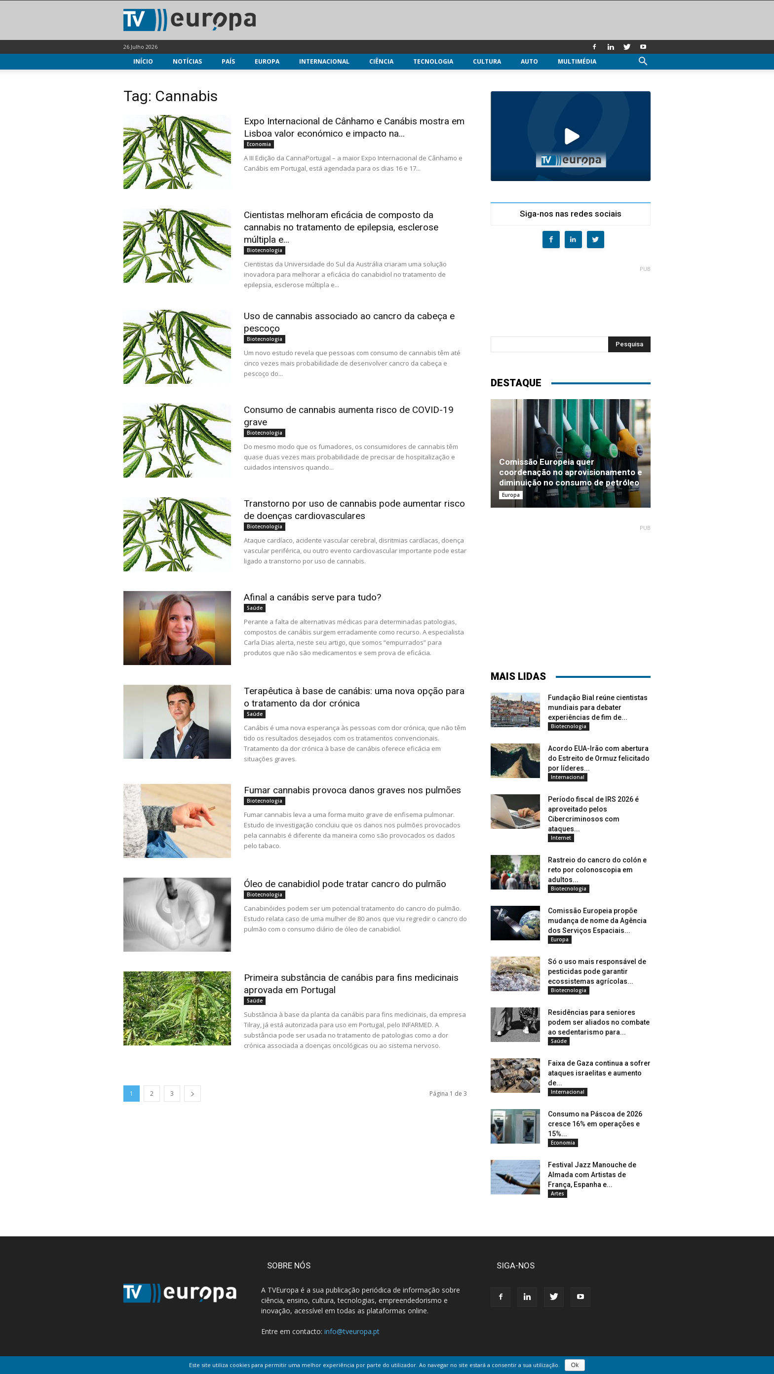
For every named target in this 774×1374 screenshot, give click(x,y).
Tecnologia (433, 61)
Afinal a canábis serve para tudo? (312, 597)
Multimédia (577, 61)
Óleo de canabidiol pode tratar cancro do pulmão (345, 884)
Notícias (187, 61)
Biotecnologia (264, 250)
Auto (529, 61)
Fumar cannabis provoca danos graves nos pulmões (352, 790)
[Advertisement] (571, 297)
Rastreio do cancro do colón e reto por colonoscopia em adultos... (597, 870)
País (228, 61)
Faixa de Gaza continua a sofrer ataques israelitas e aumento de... (599, 1073)
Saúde (255, 607)
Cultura (487, 61)
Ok (575, 1365)
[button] (643, 62)
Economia (259, 144)
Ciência (381, 61)
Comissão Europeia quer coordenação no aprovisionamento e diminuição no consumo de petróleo (570, 472)
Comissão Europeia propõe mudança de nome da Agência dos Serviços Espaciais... (597, 920)
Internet (561, 837)
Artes (557, 1193)
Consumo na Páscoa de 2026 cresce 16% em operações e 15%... (595, 1124)
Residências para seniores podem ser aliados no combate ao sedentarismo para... (599, 1022)
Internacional (324, 61)
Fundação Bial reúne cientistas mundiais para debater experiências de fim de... (598, 707)
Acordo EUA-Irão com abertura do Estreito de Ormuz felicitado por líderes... (599, 758)
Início (143, 61)
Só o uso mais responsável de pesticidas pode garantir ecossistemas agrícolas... (597, 971)
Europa (267, 61)
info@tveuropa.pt (352, 1331)
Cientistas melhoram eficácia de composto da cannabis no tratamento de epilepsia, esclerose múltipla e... (341, 227)
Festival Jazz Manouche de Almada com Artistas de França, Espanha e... (592, 1174)
